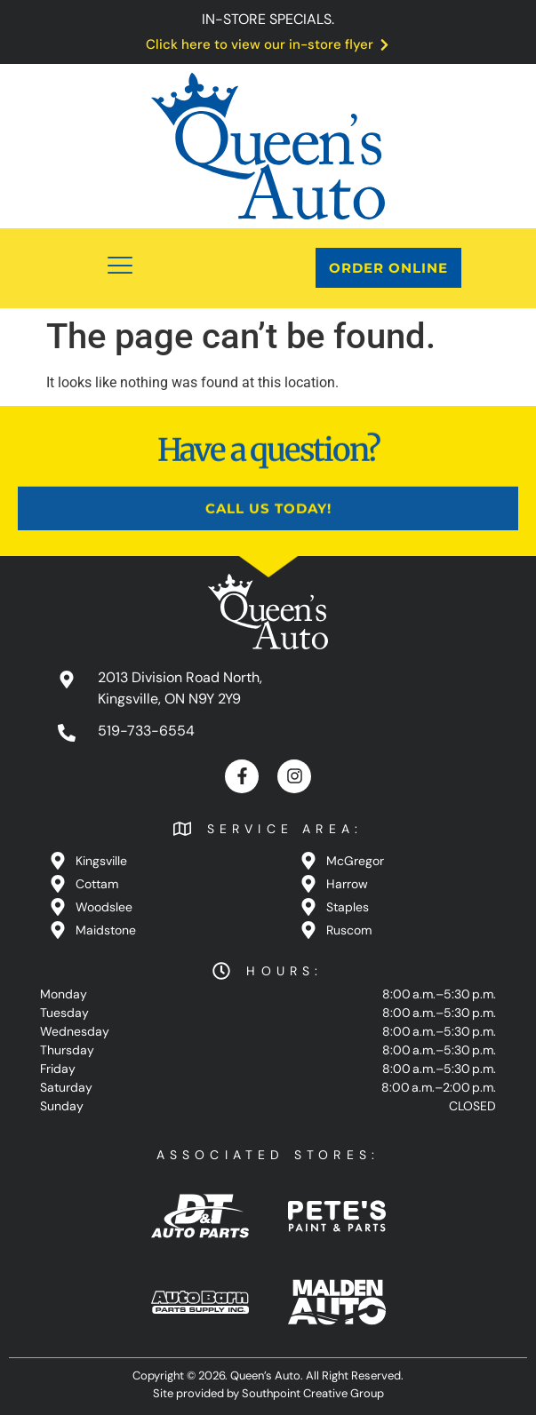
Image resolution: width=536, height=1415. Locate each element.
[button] (120, 268)
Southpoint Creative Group (313, 1393)
